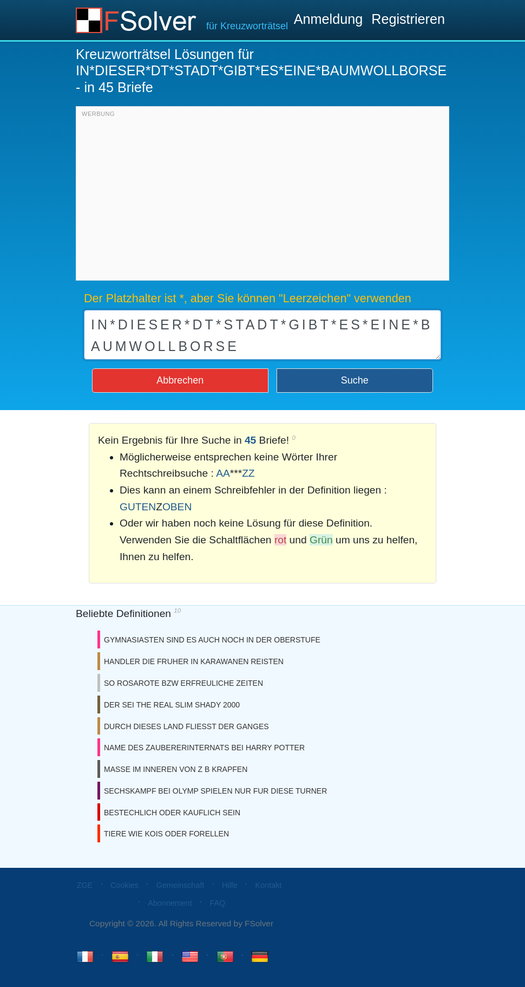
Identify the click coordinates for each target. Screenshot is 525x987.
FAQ (217, 903)
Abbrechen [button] (180, 380)
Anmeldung (328, 19)
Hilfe (230, 885)
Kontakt (268, 885)
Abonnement (170, 903)
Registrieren (408, 19)
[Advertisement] (262, 196)
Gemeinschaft (180, 885)
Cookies (124, 885)
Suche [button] (355, 380)
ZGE (85, 885)
